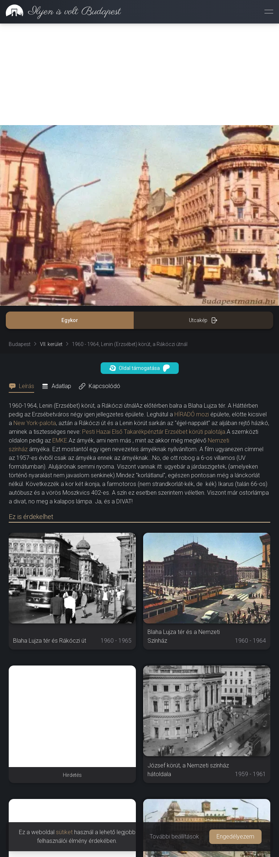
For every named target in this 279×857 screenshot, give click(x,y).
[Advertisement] (139, 74)
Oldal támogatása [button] (139, 368)
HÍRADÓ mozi (191, 414)
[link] (60, 11)
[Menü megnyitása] (268, 11)
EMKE (59, 440)
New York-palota (34, 423)
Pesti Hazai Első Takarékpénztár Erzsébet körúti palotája (153, 431)
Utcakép (203, 320)
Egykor (69, 320)
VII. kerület (51, 344)
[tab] (24, 386)
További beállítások (174, 836)
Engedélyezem (235, 836)
